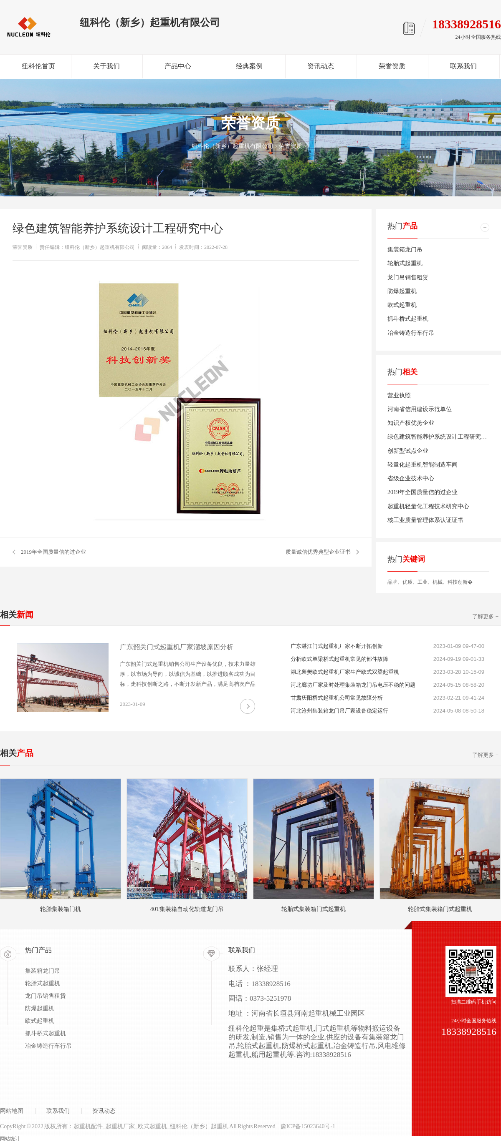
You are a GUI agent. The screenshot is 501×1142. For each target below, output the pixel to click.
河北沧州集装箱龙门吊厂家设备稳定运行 (339, 711)
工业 (423, 582)
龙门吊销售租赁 (407, 277)
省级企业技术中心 (410, 478)
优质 (407, 582)
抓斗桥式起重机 (407, 319)
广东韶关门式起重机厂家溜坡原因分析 (176, 646)
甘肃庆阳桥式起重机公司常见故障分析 (337, 698)
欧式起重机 (402, 305)
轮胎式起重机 (405, 263)
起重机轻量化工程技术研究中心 (428, 506)
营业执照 (399, 395)
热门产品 (38, 950)
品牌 (392, 582)
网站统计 (10, 1139)
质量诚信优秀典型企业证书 (318, 552)
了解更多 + (485, 616)
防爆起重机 (402, 291)
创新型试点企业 (407, 451)
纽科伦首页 (38, 66)
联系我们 (463, 66)
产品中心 (177, 66)
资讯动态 (320, 66)
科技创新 (458, 582)
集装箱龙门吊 (405, 249)
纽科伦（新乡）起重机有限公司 (232, 146)
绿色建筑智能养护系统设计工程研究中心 (440, 437)
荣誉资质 (392, 66)
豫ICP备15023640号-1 (308, 1126)
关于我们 (106, 66)
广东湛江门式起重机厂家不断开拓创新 (337, 646)
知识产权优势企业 (410, 423)
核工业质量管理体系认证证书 (425, 520)
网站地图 (11, 1111)
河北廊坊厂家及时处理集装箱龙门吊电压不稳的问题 (353, 685)
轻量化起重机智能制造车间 (422, 465)
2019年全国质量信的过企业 (53, 552)
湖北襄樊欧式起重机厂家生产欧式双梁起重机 (345, 672)
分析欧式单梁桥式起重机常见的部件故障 (339, 659)
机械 (438, 582)
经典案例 (249, 66)
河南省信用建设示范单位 (419, 409)
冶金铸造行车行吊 (410, 333)
